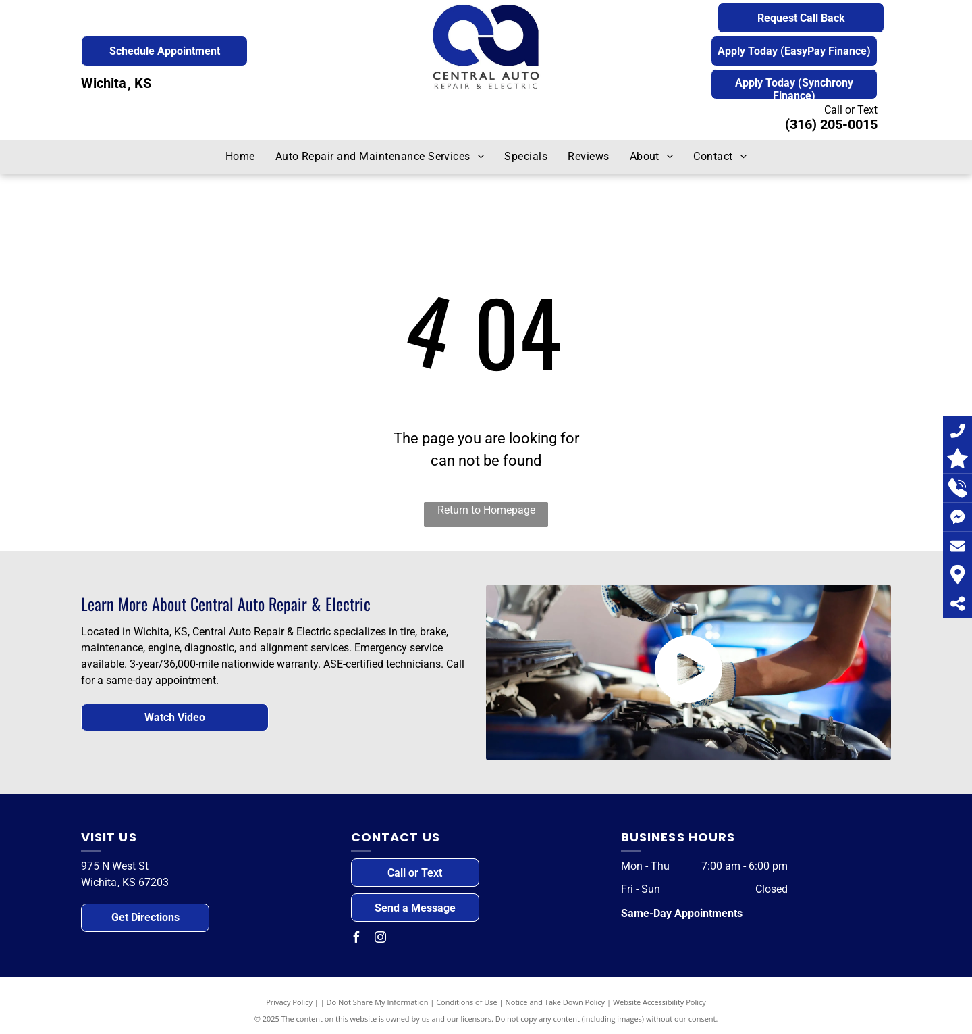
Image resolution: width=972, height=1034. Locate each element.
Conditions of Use (466, 1002)
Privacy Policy (289, 1002)
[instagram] (380, 939)
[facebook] (356, 939)
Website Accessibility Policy (659, 1002)
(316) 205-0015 (831, 124)
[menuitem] (240, 157)
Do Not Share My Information (378, 1002)
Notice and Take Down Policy (555, 1002)
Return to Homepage (486, 509)
